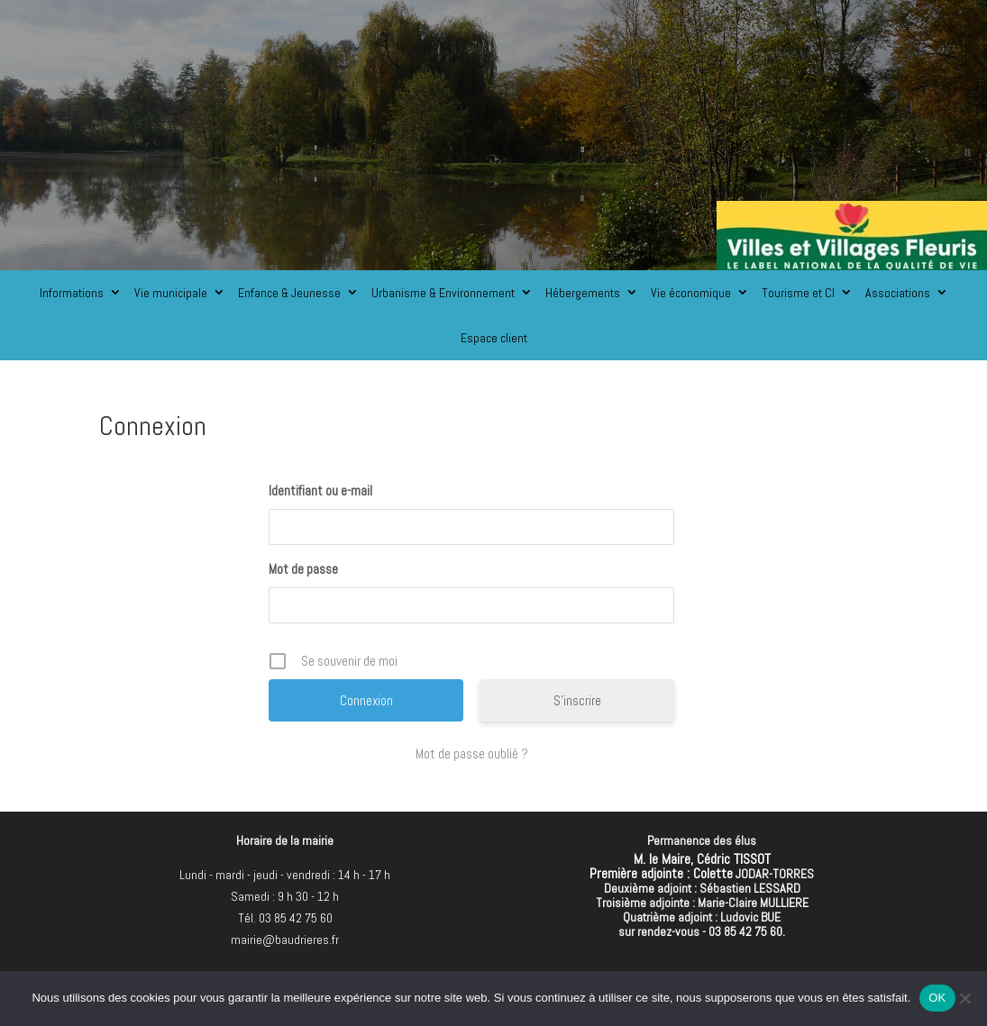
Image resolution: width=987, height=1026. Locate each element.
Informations (72, 293)
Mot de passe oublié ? (472, 753)
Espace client (494, 338)
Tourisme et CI (798, 293)
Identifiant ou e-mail (320, 490)
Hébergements (582, 293)
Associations (897, 293)
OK (937, 997)
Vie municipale (170, 293)
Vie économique (691, 293)
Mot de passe (303, 568)
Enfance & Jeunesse (289, 293)
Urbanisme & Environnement (443, 293)
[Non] (964, 998)
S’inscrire (577, 700)
